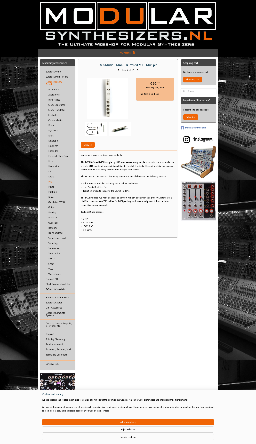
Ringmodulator (55, 233)
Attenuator (54, 89)
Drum (51, 125)
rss (128, 438)
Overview (87, 144)
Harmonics (53, 166)
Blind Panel (54, 99)
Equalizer (53, 146)
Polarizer (53, 217)
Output (52, 207)
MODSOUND (52, 364)
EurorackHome (53, 71)
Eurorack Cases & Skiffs (57, 297)
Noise (51, 197)
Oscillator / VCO (56, 202)
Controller (53, 115)
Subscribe (190, 117)
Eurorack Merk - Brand (57, 76)
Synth (51, 263)
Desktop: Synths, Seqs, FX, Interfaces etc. (59, 324)
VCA (50, 269)
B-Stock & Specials (55, 289)
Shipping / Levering (55, 339)
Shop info (50, 334)
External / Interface (58, 156)
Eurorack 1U (52, 279)
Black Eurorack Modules (58, 284)
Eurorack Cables (54, 302)
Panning (52, 212)
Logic (51, 176)
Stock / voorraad (54, 344)
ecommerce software (137, 438)
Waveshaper (54, 274)
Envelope (53, 140)
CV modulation (55, 120)
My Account (128, 53)
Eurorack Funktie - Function (55, 83)
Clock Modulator (56, 110)
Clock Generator (56, 105)
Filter (51, 161)
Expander (53, 151)
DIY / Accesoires (54, 307)
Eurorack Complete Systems (55, 314)
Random (52, 228)
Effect (51, 135)
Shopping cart (192, 79)
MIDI (50, 181)
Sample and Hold (57, 238)
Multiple (52, 192)
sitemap (122, 438)
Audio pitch (54, 94)
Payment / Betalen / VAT (58, 349)
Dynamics (53, 130)
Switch (51, 258)
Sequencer (53, 248)
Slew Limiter (54, 253)
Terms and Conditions (56, 354)
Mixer (51, 187)
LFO (50, 171)
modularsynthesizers (193, 128)
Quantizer (53, 223)
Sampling (53, 243)
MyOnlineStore (161, 438)
